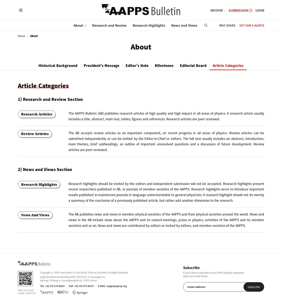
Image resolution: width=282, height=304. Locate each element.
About (78, 25)
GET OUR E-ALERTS (251, 25)
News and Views (184, 25)
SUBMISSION (240, 10)
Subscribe (254, 287)
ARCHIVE (216, 10)
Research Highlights (149, 25)
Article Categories (228, 65)
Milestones (164, 65)
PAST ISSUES (227, 25)
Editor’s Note (137, 65)
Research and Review (109, 25)
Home (21, 36)
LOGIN (259, 10)
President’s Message (101, 65)
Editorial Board (193, 65)
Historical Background (57, 65)
